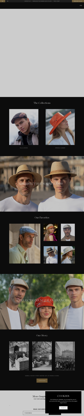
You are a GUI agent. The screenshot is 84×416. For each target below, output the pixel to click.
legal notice (63, 403)
